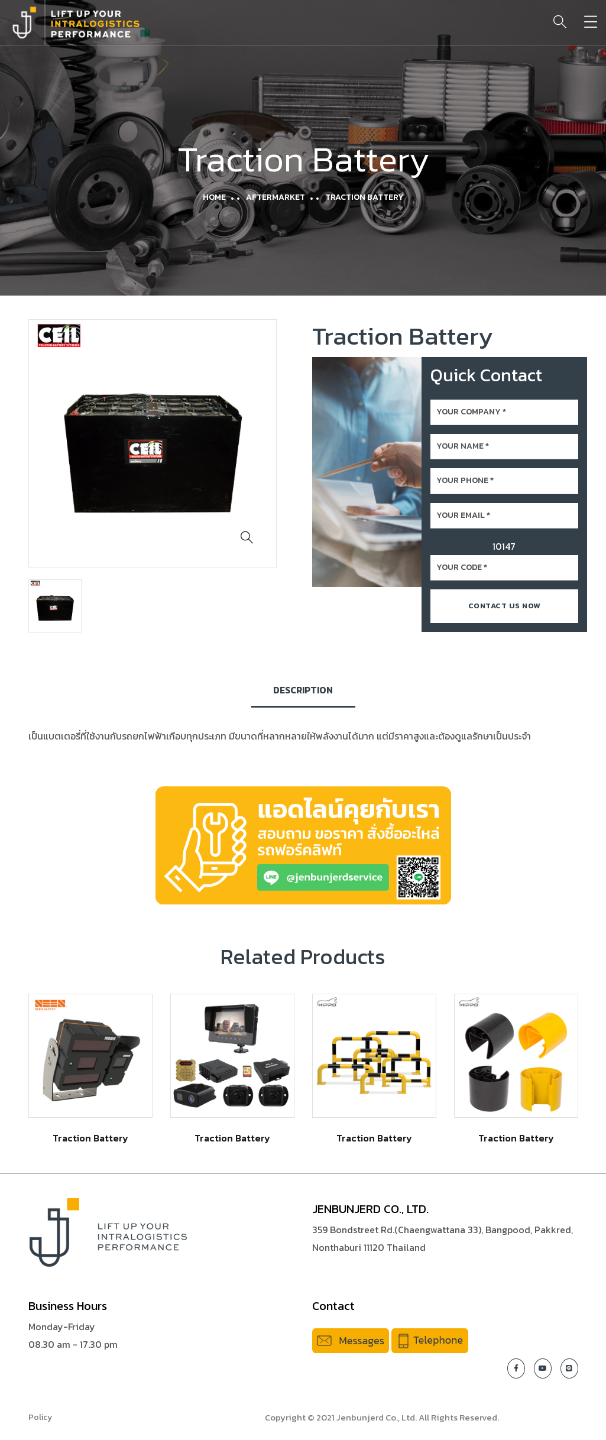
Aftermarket (275, 197)
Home (214, 197)
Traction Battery (90, 1138)
